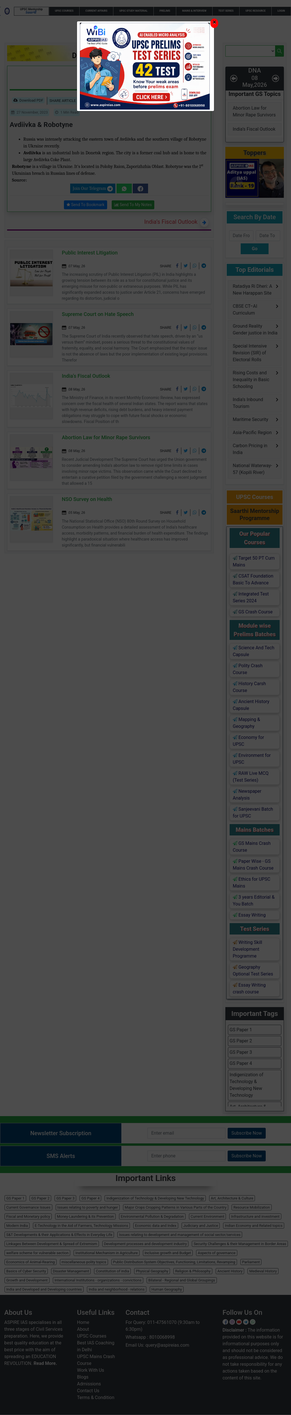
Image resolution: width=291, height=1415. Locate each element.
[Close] (214, 23)
